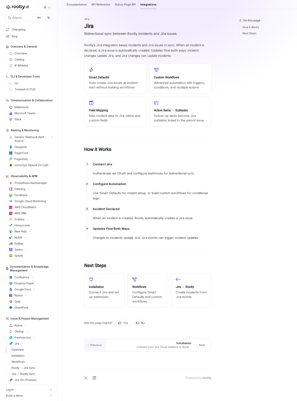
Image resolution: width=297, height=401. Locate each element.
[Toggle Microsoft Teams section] (30, 113)
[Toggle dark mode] (47, 7)
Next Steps (249, 33)
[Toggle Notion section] (30, 295)
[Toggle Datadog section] (30, 189)
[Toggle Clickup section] (30, 331)
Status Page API (125, 6)
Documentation (77, 6)
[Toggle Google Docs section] (30, 289)
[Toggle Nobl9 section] (30, 238)
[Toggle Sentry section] (30, 250)
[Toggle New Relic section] (30, 231)
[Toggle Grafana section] (30, 219)
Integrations (148, 6)
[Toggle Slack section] (30, 119)
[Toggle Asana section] (30, 325)
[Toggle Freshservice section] (30, 338)
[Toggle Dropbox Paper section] (30, 283)
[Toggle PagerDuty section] (30, 159)
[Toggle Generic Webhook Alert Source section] (30, 139)
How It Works (251, 27)
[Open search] (24, 17)
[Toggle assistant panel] (48, 17)
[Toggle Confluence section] (30, 277)
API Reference (100, 6)
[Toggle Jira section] (30, 344)
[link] (104, 290)
